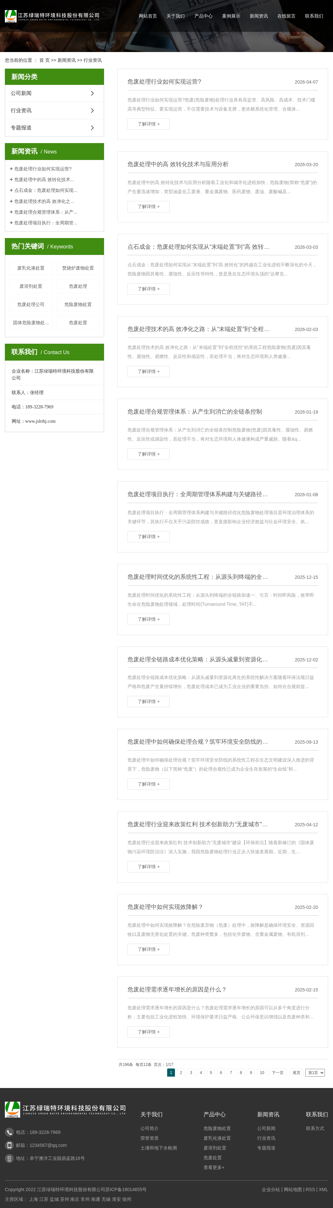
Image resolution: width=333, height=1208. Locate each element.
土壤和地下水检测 (158, 1147)
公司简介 (149, 1128)
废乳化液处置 (31, 268)
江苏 (43, 1199)
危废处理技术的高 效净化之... (44, 201)
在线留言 (286, 16)
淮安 (116, 1199)
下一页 (278, 1072)
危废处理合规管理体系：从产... (45, 212)
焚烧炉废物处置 (78, 268)
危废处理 (78, 286)
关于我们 (175, 16)
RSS (310, 1189)
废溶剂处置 (31, 286)
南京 (74, 1199)
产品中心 (203, 16)
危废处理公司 (31, 304)
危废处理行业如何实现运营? (43, 168)
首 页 (44, 60)
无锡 (106, 1199)
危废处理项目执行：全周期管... (45, 222)
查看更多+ (214, 1167)
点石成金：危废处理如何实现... (45, 190)
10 (262, 1072)
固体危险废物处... (31, 322)
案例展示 (231, 16)
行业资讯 (93, 60)
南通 (95, 1199)
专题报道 (21, 127)
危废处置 (78, 322)
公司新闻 (21, 93)
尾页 (296, 1072)
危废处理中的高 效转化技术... (44, 179)
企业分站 (271, 1189)
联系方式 (315, 1128)
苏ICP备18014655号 (126, 1189)
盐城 (54, 1199)
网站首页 (148, 16)
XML (323, 1189)
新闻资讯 (259, 16)
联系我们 (314, 16)
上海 (33, 1199)
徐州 (126, 1199)
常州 (85, 1199)
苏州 (64, 1199)
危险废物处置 (78, 304)
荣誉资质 (149, 1138)
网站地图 (293, 1189)
